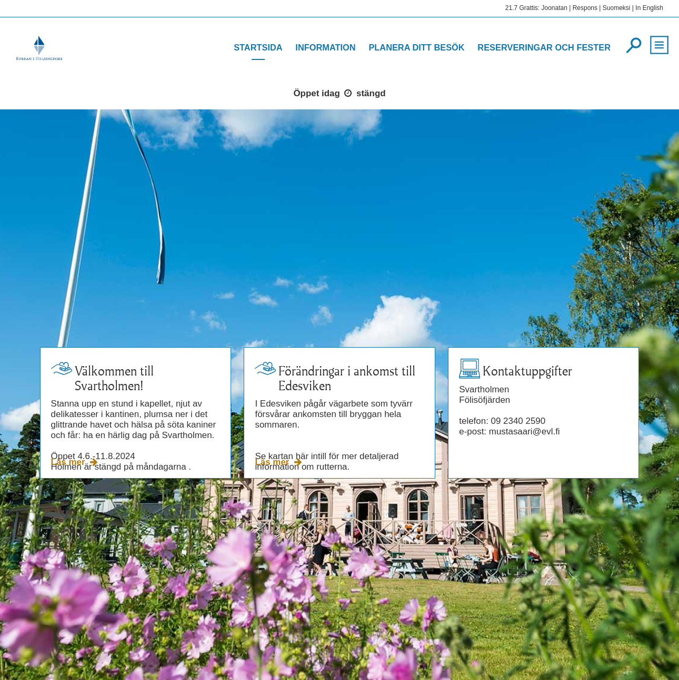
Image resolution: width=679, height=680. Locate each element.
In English (649, 8)
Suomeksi (617, 8)
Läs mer (69, 462)
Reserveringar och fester (544, 47)
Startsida (258, 47)
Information (325, 47)
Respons (585, 8)
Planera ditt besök (416, 47)
